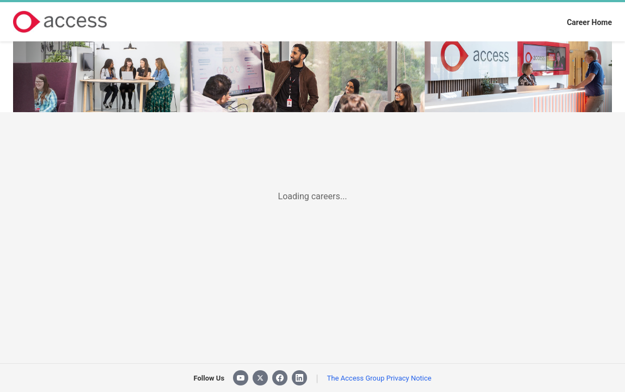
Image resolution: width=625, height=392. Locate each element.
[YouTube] (240, 377)
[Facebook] (279, 377)
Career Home (589, 22)
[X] (260, 377)
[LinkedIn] (299, 377)
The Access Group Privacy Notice (379, 378)
